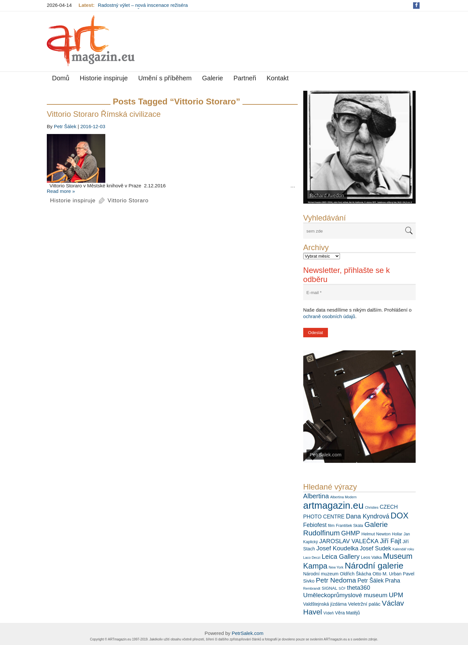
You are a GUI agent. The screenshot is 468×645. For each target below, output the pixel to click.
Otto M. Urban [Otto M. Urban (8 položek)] (386, 573)
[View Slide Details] (359, 147)
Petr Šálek (65, 126)
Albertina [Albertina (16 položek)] (316, 496)
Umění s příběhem (165, 78)
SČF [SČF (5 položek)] (342, 588)
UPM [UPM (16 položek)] (396, 594)
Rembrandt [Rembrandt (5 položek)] (311, 588)
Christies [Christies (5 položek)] (371, 507)
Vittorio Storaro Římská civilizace (104, 114)
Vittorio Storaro (128, 200)
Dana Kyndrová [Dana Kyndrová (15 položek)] (367, 516)
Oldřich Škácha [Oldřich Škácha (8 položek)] (355, 573)
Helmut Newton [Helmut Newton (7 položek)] (376, 533)
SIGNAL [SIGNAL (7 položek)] (329, 588)
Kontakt (277, 78)
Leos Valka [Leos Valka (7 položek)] (371, 557)
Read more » (61, 191)
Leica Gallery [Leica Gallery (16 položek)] (341, 556)
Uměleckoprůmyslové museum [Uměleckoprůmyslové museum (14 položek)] (345, 595)
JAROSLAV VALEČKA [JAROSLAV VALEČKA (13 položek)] (349, 541)
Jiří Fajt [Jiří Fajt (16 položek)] (390, 540)
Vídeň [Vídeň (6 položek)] (328, 613)
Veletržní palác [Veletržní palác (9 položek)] (364, 604)
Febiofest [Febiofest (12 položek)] (315, 525)
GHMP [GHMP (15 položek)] (350, 533)
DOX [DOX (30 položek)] (400, 515)
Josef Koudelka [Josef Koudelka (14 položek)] (337, 548)
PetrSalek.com (248, 633)
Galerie (212, 78)
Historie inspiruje (104, 78)
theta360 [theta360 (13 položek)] (358, 587)
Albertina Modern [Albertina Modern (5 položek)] (343, 497)
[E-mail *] (359, 292)
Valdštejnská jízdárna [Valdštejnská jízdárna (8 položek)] (325, 604)
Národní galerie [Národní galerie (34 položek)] (374, 566)
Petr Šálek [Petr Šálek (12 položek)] (371, 580)
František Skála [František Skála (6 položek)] (349, 525)
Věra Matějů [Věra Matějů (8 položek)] (347, 612)
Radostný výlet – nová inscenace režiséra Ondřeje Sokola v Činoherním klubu (143, 7)
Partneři (244, 78)
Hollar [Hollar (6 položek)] (397, 534)
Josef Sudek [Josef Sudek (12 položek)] (375, 548)
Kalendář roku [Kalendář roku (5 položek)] (403, 549)
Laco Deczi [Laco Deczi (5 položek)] (311, 557)
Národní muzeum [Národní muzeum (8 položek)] (321, 573)
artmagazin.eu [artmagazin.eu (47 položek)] (333, 505)
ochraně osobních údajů (329, 316)
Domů (60, 78)
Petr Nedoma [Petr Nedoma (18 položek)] (336, 580)
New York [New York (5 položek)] (336, 567)
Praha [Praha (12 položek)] (392, 580)
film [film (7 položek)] (331, 525)
